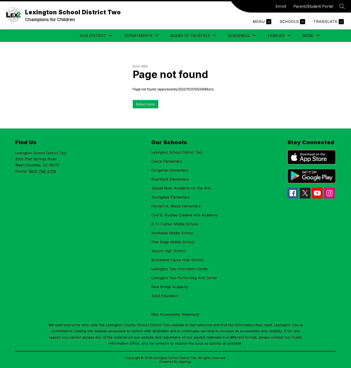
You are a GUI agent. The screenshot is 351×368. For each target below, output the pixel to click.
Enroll (281, 6)
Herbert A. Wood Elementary (176, 206)
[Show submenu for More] (308, 35)
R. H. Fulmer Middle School (174, 224)
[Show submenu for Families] (276, 35)
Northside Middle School (172, 233)
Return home (145, 104)
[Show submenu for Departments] (138, 35)
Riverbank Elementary (170, 179)
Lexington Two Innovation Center (179, 269)
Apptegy (185, 362)
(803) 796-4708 (42, 171)
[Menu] (261, 21)
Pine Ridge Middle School (172, 242)
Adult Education (164, 296)
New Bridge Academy (169, 287)
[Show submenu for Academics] (239, 35)
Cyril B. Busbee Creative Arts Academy (184, 215)
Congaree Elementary (169, 170)
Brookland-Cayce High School (177, 260)
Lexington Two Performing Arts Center (184, 278)
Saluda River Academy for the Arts (181, 188)
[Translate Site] (328, 21)
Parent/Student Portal (313, 6)
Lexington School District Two (176, 152)
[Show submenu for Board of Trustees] (190, 35)
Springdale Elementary (170, 197)
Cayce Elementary (166, 161)
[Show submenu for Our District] (93, 35)
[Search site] (342, 6)
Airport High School (168, 251)
